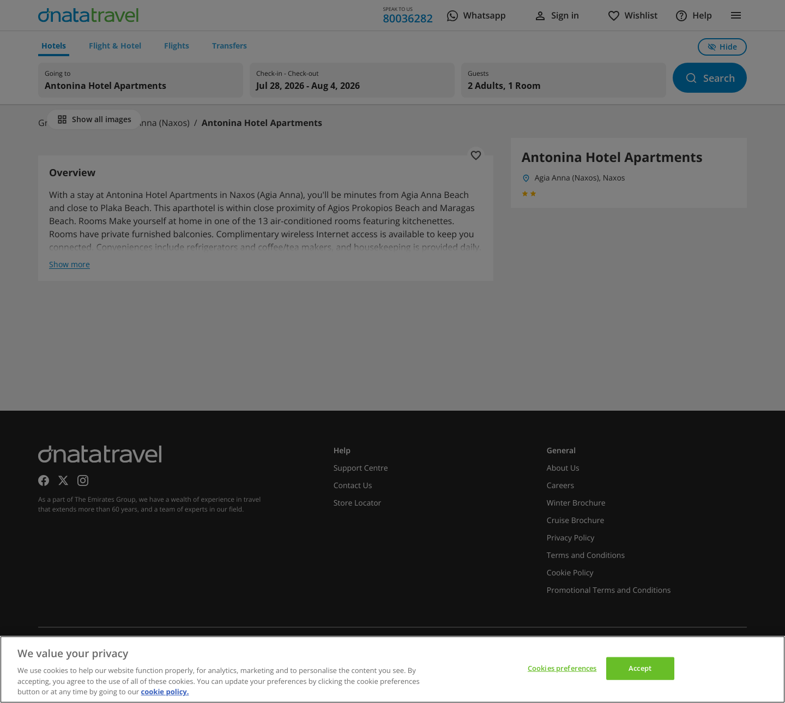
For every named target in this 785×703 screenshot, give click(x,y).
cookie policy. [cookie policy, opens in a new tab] (165, 691)
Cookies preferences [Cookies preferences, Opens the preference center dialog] (562, 668)
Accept (640, 668)
